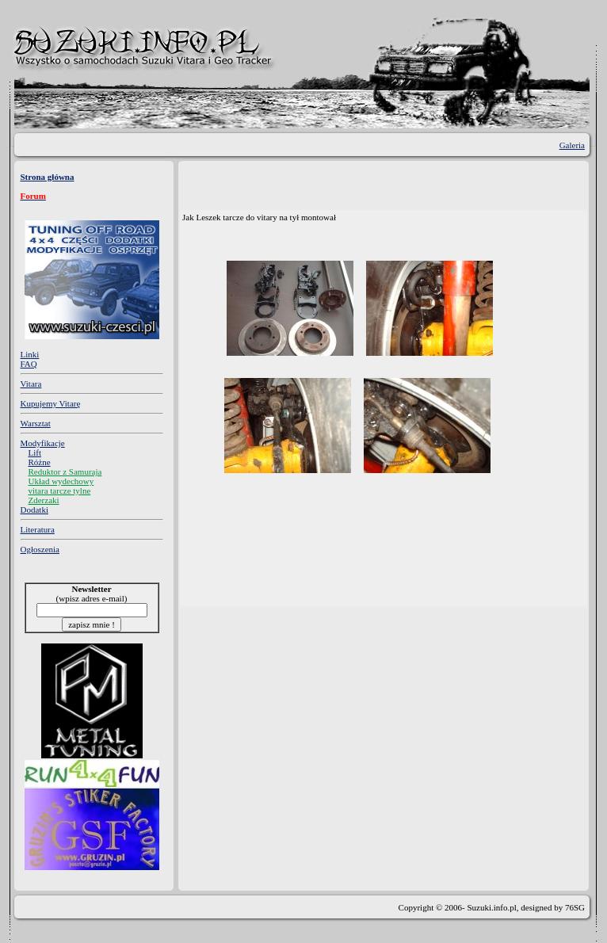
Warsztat (36, 423)
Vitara (31, 383)
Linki (30, 354)
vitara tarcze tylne (60, 490)
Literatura (38, 529)
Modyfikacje (43, 443)
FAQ (29, 363)
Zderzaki (44, 500)
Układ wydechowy (61, 481)
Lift (35, 452)
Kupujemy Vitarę (51, 403)
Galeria (572, 145)
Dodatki (34, 509)
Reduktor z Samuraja (65, 471)
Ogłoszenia (40, 549)
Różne (40, 462)
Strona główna (47, 176)
